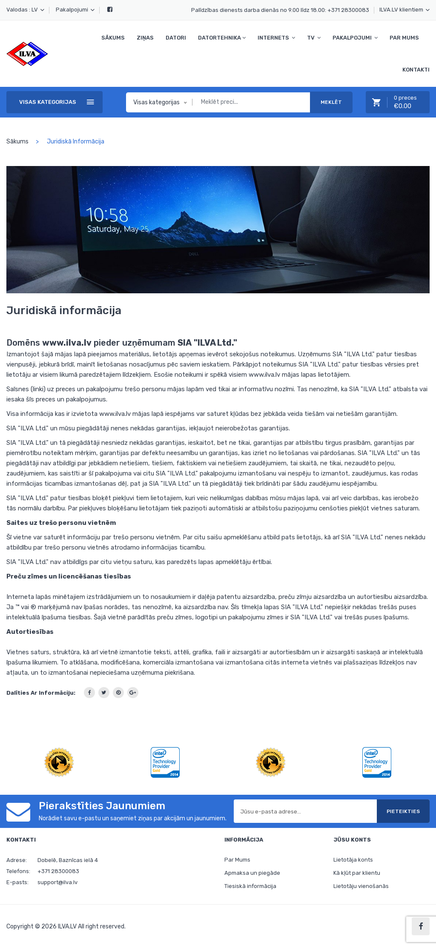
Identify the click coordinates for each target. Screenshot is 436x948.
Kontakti (416, 69)
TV (314, 37)
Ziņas (145, 37)
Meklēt (331, 102)
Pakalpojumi (75, 9)
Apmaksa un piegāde (252, 873)
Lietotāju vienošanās (361, 886)
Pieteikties (403, 811)
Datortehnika (222, 37)
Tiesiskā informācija (250, 886)
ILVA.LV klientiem (404, 9)
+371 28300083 (348, 10)
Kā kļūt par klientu (356, 873)
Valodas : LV (25, 9)
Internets (276, 37)
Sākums (113, 37)
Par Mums (404, 37)
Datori (176, 37)
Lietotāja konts (353, 860)
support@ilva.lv (57, 882)
